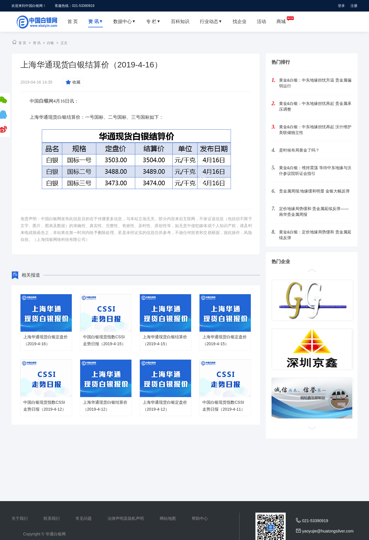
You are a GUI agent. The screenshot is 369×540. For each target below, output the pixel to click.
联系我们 (52, 518)
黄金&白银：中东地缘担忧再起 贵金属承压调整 (315, 106)
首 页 (22, 43)
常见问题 (84, 518)
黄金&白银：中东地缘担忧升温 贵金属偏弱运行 (315, 83)
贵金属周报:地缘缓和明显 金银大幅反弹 (314, 191)
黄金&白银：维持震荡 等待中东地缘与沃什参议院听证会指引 (315, 170)
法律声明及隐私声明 (126, 518)
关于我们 (20, 518)
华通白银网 (56, 534)
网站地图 (168, 518)
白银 (50, 43)
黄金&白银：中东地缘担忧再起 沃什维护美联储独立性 (315, 129)
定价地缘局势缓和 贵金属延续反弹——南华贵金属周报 (314, 211)
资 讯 (37, 43)
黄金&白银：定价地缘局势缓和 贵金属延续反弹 (315, 235)
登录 (341, 6)
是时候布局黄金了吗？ (299, 150)
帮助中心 (200, 518)
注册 (354, 6)
